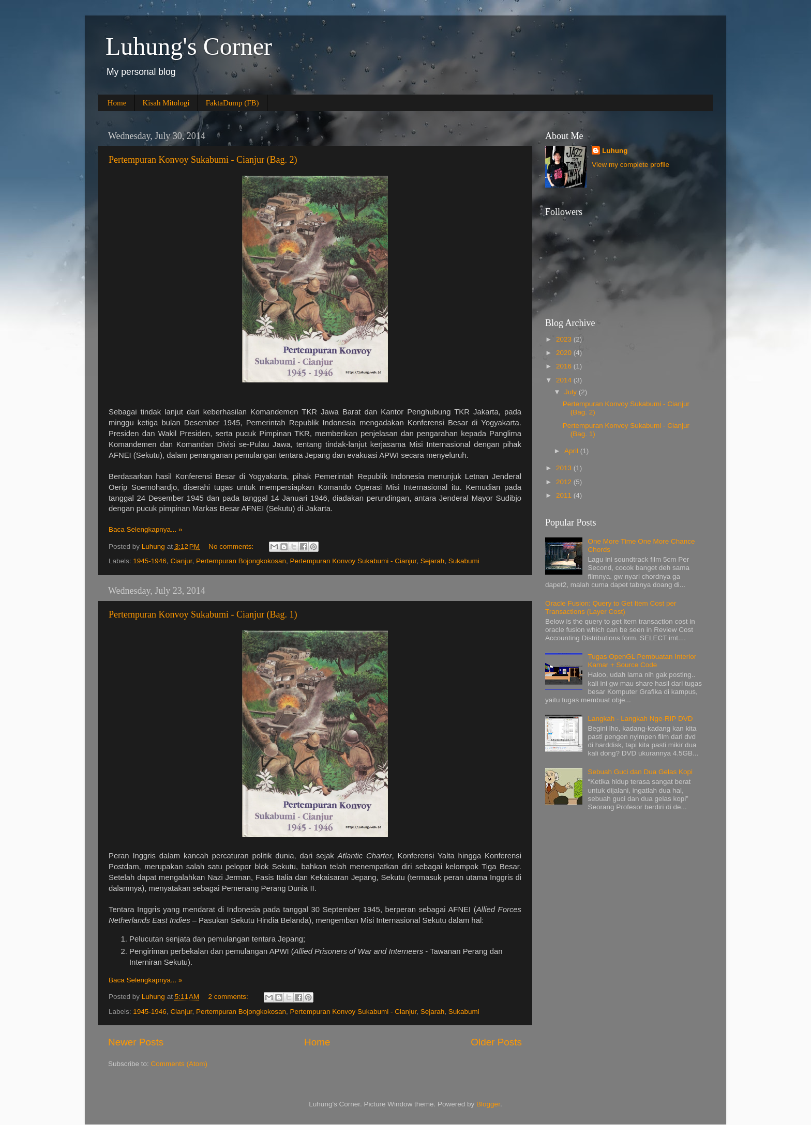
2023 (565, 339)
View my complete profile (630, 164)
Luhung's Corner (189, 46)
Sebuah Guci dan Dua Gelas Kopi (640, 772)
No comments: (232, 546)
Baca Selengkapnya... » (146, 529)
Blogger (488, 1104)
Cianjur (181, 561)
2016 (565, 366)
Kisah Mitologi (165, 103)
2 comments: (229, 996)
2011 (565, 495)
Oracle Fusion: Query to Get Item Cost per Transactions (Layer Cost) (611, 607)
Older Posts (496, 1042)
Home (117, 103)
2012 (565, 482)
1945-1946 (150, 561)
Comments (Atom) (179, 1064)
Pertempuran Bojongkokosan (241, 561)
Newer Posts (135, 1042)
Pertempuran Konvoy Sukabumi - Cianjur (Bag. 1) (203, 614)
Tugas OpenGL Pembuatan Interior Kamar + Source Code (642, 661)
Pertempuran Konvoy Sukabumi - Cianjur (353, 561)
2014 (565, 380)
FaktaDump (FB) (232, 103)
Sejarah (432, 561)
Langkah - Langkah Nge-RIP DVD (640, 718)
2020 (565, 353)
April (572, 451)
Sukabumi (463, 561)
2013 (565, 468)
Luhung (614, 151)
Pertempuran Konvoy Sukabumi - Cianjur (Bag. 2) (203, 160)
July (571, 392)
